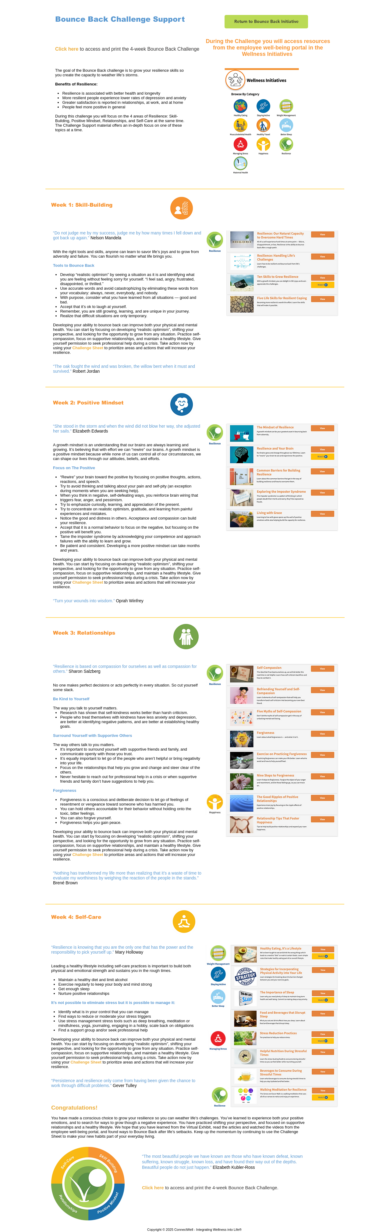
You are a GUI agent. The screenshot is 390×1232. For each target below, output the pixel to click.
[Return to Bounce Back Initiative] (266, 21)
